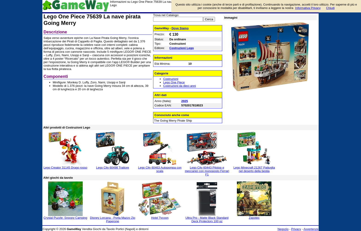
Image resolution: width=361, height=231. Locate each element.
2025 (184, 101)
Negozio (282, 229)
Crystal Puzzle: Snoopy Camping (65, 217)
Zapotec (254, 217)
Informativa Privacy (308, 8)
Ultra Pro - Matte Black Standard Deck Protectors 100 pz (206, 219)
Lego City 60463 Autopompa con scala (160, 169)
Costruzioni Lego (181, 48)
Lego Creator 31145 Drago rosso (65, 167)
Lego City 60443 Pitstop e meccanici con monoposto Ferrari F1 (207, 171)
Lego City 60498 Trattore (112, 167)
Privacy (296, 229)
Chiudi (330, 8)
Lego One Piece (174, 82)
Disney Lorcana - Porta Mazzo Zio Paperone (112, 219)
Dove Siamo (180, 28)
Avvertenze (310, 229)
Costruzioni (170, 79)
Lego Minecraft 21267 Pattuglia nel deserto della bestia (254, 169)
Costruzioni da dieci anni (179, 86)
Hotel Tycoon (160, 217)
